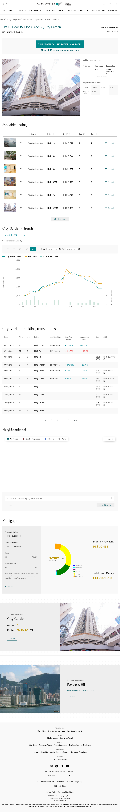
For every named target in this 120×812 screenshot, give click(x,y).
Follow (12, 638)
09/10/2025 (9, 351)
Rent (44, 731)
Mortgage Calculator (78, 752)
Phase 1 (48, 19)
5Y (19, 249)
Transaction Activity (13, 240)
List (63, 731)
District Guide (88, 690)
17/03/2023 (9, 403)
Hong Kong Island (14, 19)
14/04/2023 (9, 394)
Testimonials (74, 745)
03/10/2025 (9, 357)
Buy (39, 731)
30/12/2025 (9, 345)
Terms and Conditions (66, 792)
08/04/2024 (9, 378)
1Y (7, 249)
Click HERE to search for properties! (60, 50)
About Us (60, 742)
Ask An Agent (55, 752)
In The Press (86, 745)
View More (60, 219)
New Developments (74, 731)
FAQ (54, 759)
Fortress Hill (27, 19)
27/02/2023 (9, 411)
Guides (65, 752)
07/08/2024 (9, 365)
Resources (60, 749)
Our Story (33, 745)
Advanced (9, 586)
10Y (26, 249)
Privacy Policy (51, 792)
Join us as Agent (66, 738)
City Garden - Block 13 (36, 195)
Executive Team (45, 745)
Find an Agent (52, 738)
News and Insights (40, 752)
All (33, 249)
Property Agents (60, 745)
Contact (109, 143)
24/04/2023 (9, 386)
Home (2, 19)
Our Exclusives (54, 731)
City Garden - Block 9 (36, 143)
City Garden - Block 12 (36, 182)
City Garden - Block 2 (36, 208)
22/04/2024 (9, 370)
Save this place (105, 505)
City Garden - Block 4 (36, 156)
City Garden (38, 19)
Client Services (60, 728)
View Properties (74, 690)
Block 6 (56, 19)
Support (60, 756)
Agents (60, 735)
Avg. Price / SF (11, 235)
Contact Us (62, 759)
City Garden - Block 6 (36, 169)
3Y (13, 249)
